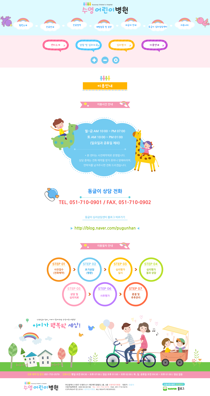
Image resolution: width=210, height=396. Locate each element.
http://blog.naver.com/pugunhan (105, 228)
